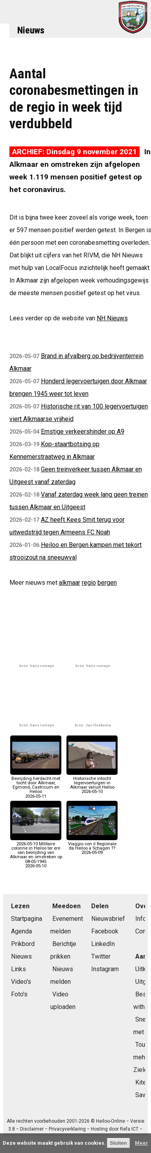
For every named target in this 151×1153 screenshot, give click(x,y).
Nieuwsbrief (108, 918)
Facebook (104, 931)
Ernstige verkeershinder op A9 (82, 431)
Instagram (105, 969)
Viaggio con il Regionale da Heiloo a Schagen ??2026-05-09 (92, 846)
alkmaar (69, 582)
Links (18, 969)
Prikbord (23, 944)
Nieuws (30, 30)
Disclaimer (32, 1129)
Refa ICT (129, 1129)
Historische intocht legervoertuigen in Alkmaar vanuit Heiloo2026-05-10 (92, 783)
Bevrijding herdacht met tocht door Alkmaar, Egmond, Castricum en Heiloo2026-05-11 (35, 785)
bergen (107, 582)
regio (89, 582)
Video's (21, 981)
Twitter (100, 956)
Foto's (19, 994)
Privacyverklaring (67, 1129)
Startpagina (26, 918)
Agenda (21, 931)
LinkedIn (103, 944)
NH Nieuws (112, 318)
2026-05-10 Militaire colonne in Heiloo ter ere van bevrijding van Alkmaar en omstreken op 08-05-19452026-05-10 (36, 852)
